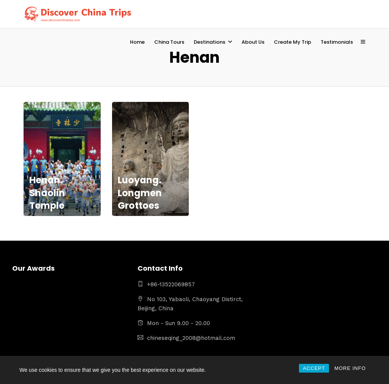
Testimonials (337, 42)
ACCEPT (314, 368)
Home (137, 42)
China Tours (169, 42)
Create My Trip (292, 42)
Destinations (209, 42)
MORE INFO (350, 368)
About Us (253, 42)
